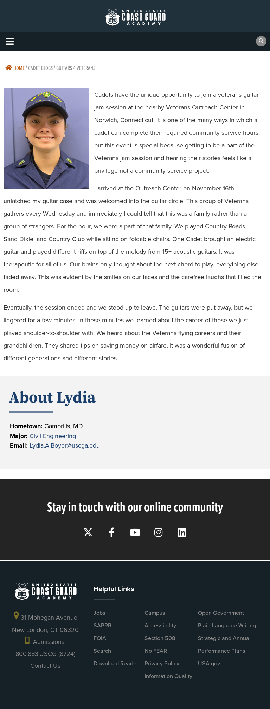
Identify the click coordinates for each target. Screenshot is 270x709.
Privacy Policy (161, 663)
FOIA (100, 638)
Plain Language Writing (227, 625)
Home (15, 67)
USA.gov (209, 663)
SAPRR (102, 625)
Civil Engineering (53, 436)
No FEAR (155, 651)
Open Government (221, 613)
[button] (10, 41)
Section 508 (159, 638)
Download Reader (116, 663)
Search (102, 651)
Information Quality (168, 676)
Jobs (99, 613)
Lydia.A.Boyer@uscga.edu (65, 445)
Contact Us (45, 665)
